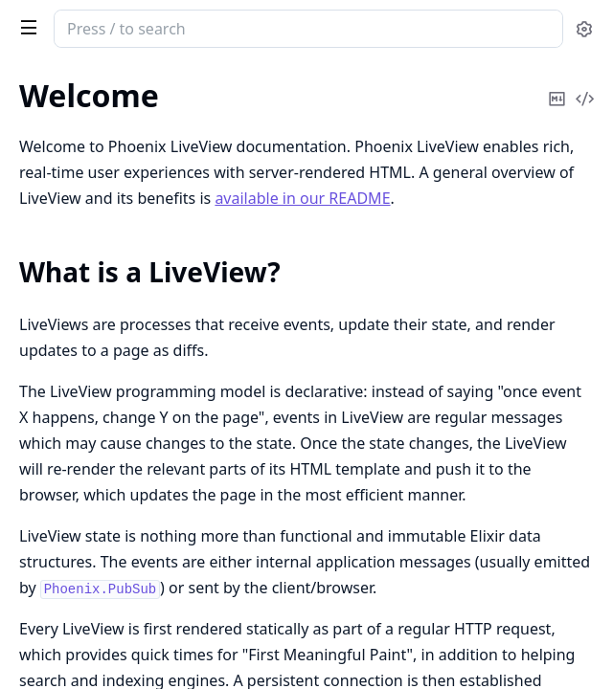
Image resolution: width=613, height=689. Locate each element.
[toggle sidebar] (25, 27)
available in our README (302, 198)
